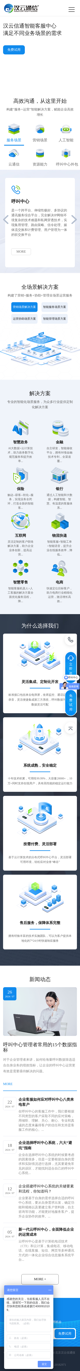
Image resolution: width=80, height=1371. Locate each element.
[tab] (14, 134)
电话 (71, 640)
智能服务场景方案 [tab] (54, 306)
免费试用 (14, 49)
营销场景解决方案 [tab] (24, 306)
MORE (21, 251)
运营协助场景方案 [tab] (24, 318)
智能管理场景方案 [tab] (54, 318)
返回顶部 (71, 729)
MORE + (40, 1279)
